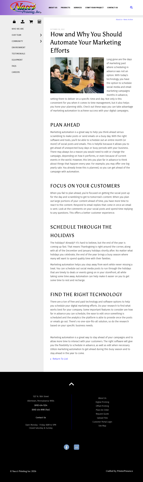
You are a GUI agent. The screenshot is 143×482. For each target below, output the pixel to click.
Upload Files (102, 418)
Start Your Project (94, 8)
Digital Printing (102, 402)
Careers (16, 72)
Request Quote (102, 414)
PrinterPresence (125, 471)
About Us (53, 8)
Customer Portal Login (102, 422)
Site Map (102, 426)
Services (78, 8)
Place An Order (102, 410)
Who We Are (18, 29)
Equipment (17, 60)
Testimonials (18, 53)
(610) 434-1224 (40, 405)
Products (65, 8)
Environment (18, 47)
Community (28, 41)
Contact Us (112, 8)
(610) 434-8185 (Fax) (41, 409)
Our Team (28, 35)
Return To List (60, 358)
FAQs (14, 66)
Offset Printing (102, 406)
